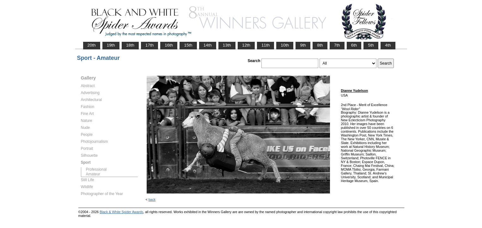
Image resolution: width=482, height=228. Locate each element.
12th (246, 45)
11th (265, 45)
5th (370, 45)
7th (337, 45)
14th (207, 45)
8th (320, 45)
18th (130, 45)
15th (188, 45)
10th (284, 45)
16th (168, 45)
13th (227, 45)
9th (302, 45)
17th (149, 45)
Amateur (93, 174)
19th (111, 45)
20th (91, 45)
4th (387, 45)
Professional (96, 169)
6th (354, 45)
